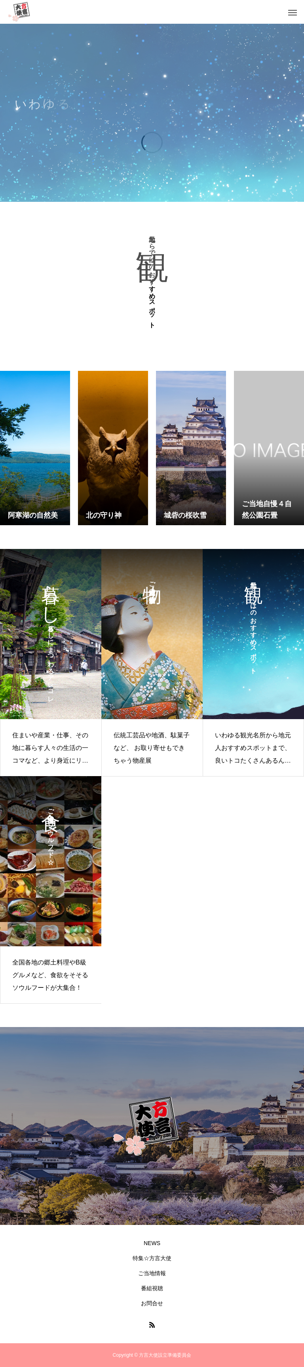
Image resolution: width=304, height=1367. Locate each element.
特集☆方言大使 (152, 1258)
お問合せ (152, 1303)
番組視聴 (152, 1288)
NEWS (152, 1243)
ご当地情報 (152, 1273)
